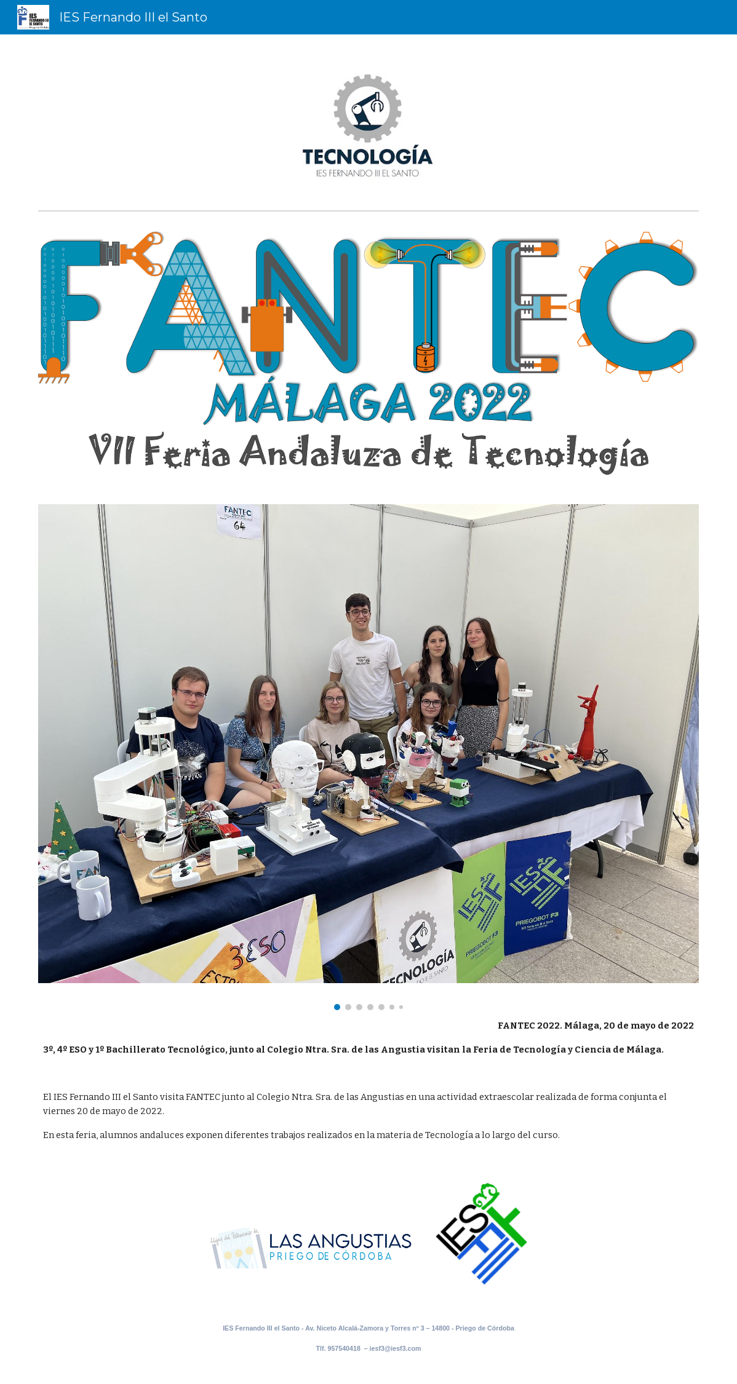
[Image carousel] (368, 757)
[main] (368, 1080)
